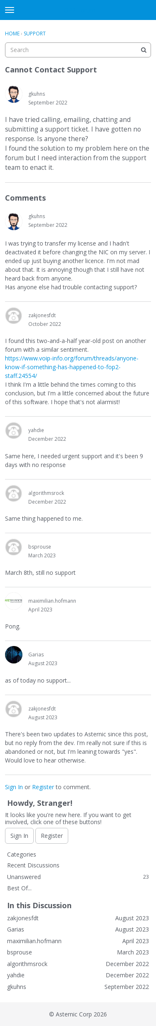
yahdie (36, 430)
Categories (21, 854)
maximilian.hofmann (52, 600)
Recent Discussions (33, 865)
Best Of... (19, 888)
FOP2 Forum (78, 10)
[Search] (143, 49)
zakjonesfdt (42, 315)
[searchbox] (78, 49)
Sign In (14, 787)
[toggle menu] (9, 10)
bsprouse (39, 546)
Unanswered (78, 877)
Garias (36, 654)
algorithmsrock (46, 493)
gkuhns (36, 93)
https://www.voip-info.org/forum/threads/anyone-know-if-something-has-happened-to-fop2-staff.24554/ (72, 367)
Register (43, 787)
